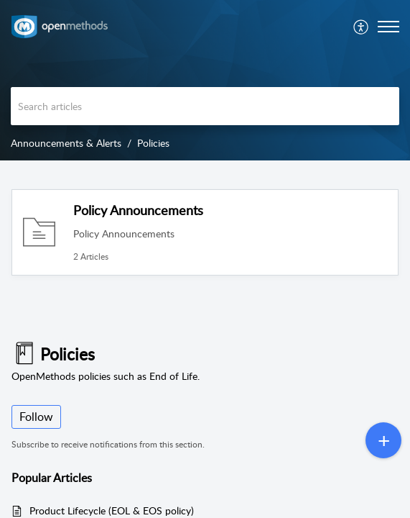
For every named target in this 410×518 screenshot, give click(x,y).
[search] (205, 106)
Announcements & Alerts (66, 143)
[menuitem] (361, 26)
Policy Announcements (138, 210)
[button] (361, 26)
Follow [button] (36, 416)
